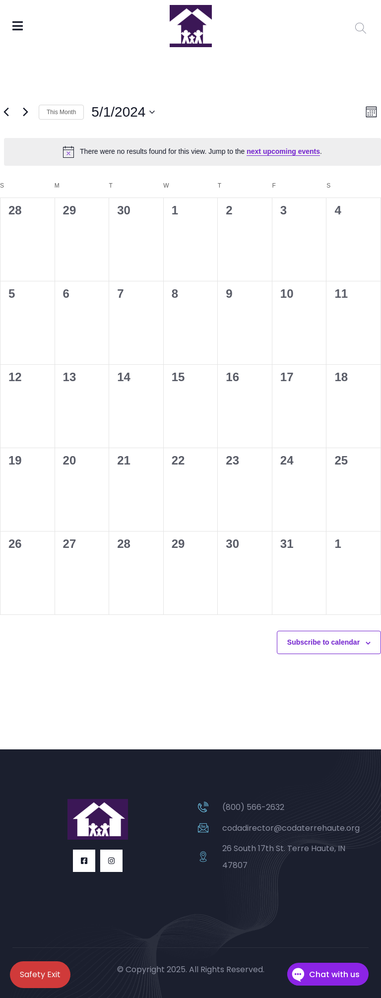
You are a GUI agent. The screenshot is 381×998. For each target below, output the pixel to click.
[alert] (192, 152)
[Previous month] (6, 112)
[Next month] (25, 112)
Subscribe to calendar (323, 642)
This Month (61, 112)
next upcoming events (283, 151)
